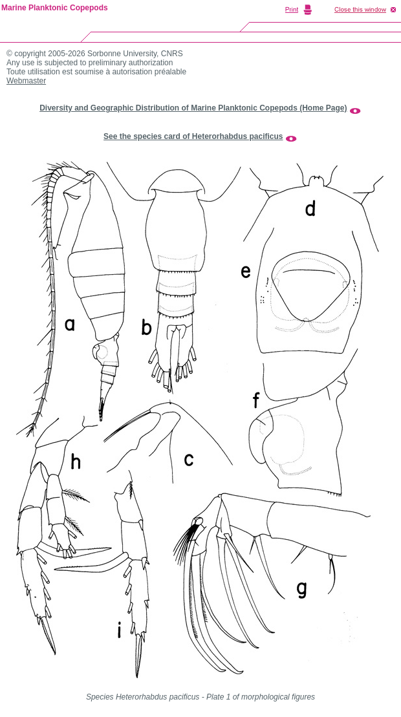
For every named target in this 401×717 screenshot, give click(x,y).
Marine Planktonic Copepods (54, 7)
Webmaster (26, 80)
